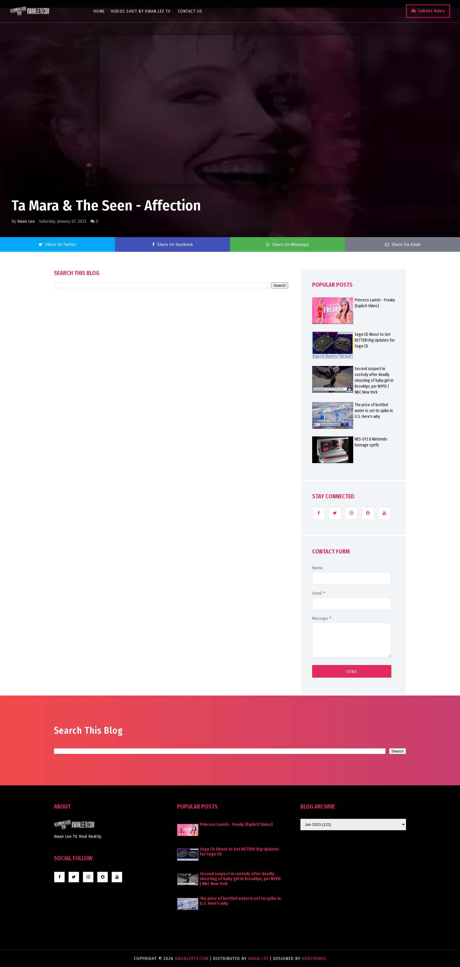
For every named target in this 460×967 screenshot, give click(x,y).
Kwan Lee (26, 221)
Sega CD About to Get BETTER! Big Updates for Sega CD (375, 340)
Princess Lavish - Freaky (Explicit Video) (375, 303)
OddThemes (314, 958)
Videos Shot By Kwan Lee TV (144, 11)
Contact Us (193, 11)
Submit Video (426, 11)
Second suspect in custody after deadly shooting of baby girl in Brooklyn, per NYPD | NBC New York (374, 380)
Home (102, 11)
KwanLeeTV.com (192, 958)
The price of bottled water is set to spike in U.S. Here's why (374, 410)
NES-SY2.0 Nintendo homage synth (371, 442)
